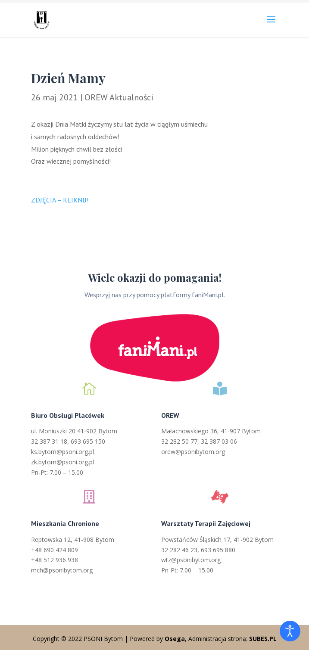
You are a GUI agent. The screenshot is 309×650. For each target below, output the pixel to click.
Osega (175, 638)
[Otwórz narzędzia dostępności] (290, 631)
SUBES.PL (263, 638)
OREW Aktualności (118, 97)
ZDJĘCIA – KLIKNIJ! (59, 200)
